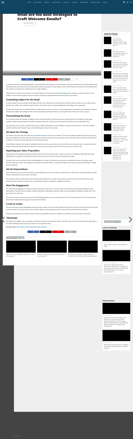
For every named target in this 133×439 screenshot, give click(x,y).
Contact (115, 437)
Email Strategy (42, 227)
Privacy (122, 437)
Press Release (95, 2)
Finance (74, 2)
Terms (128, 437)
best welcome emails (16, 207)
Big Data (66, 2)
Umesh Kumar (30, 23)
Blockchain (56, 2)
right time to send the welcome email (39, 135)
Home (29, 2)
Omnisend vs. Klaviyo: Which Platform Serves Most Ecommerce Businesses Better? (83, 255)
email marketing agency (63, 93)
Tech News (37, 2)
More (105, 2)
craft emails (20, 227)
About (109, 437)
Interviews (84, 2)
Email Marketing (30, 227)
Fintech (46, 2)
